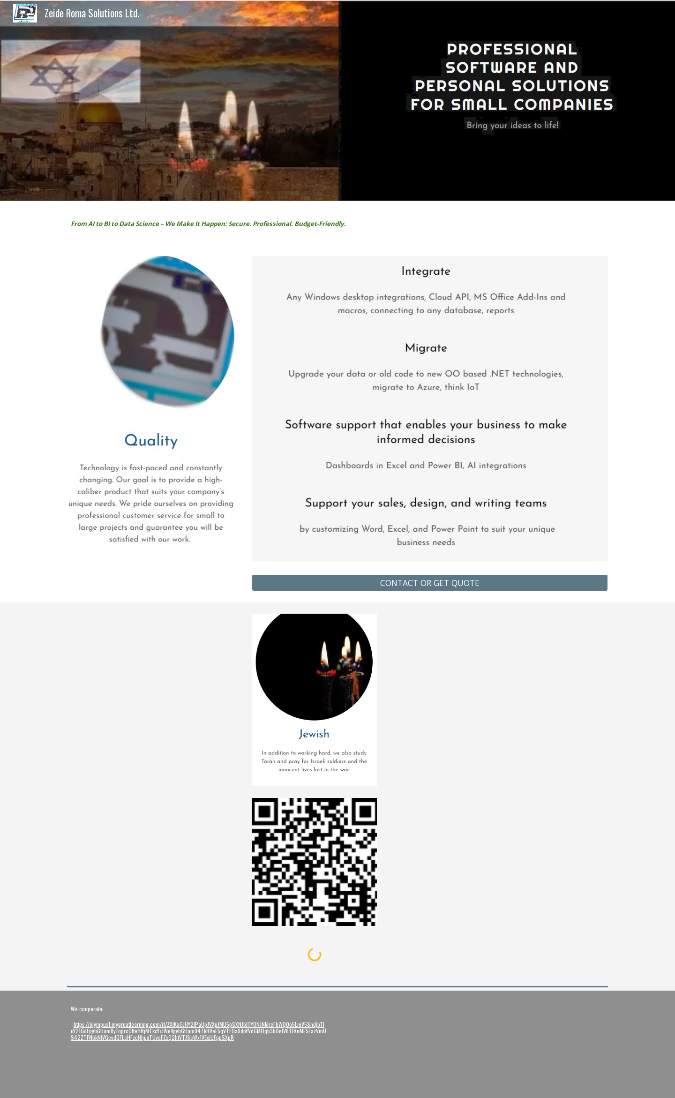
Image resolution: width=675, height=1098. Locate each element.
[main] (222, 223)
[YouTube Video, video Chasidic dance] (545, 1044)
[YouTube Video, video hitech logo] (407, 1044)
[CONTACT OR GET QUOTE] (430, 582)
